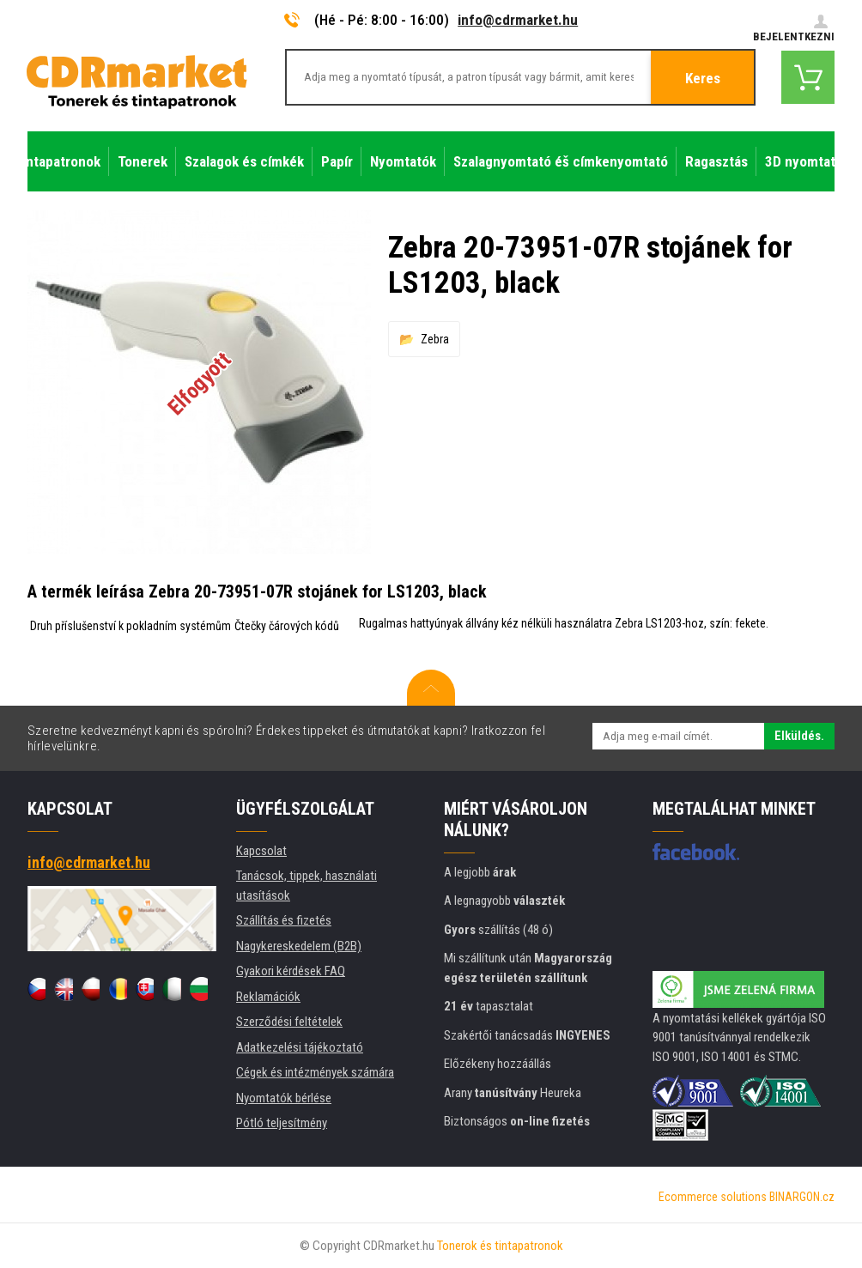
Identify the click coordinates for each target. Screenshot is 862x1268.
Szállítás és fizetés (283, 920)
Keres (702, 78)
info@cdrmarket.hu (518, 19)
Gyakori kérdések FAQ (290, 971)
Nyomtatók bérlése (283, 1098)
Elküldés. (799, 735)
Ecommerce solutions (713, 1197)
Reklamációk (268, 996)
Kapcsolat (261, 850)
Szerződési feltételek (289, 1021)
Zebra (435, 339)
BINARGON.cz (802, 1197)
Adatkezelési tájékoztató (299, 1047)
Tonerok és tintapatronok (500, 1245)
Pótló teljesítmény (281, 1123)
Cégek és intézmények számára (315, 1072)
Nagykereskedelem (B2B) (298, 946)
